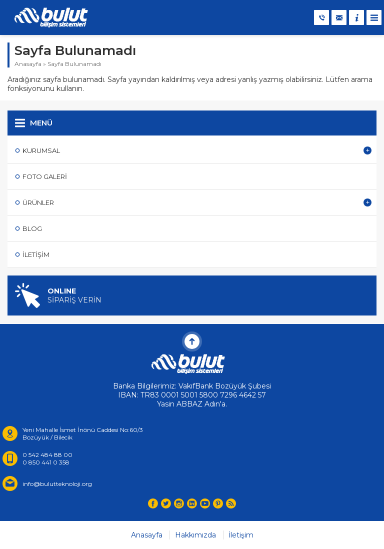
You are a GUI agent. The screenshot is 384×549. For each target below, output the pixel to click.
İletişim (241, 535)
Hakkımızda (195, 535)
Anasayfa (28, 64)
